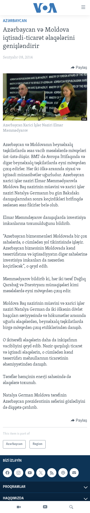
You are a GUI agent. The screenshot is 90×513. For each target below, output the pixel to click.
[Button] (79, 67)
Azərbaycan (15, 21)
